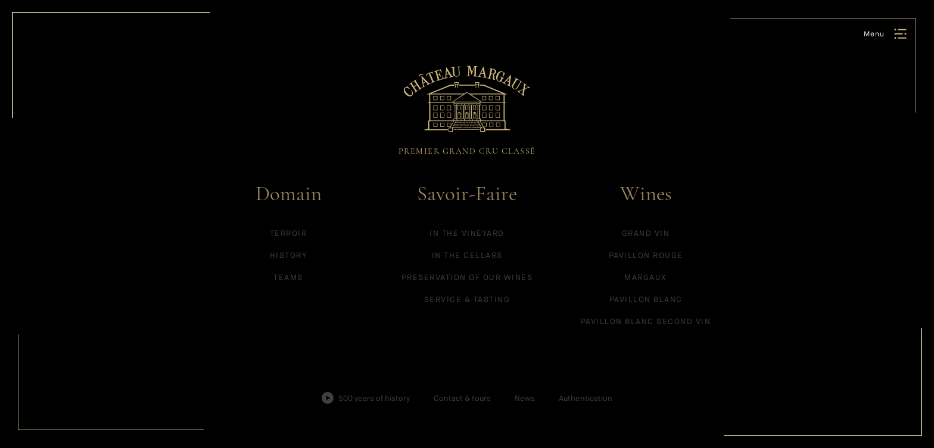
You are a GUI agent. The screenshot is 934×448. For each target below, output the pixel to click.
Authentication (585, 398)
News (525, 398)
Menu (874, 34)
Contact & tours (462, 398)
